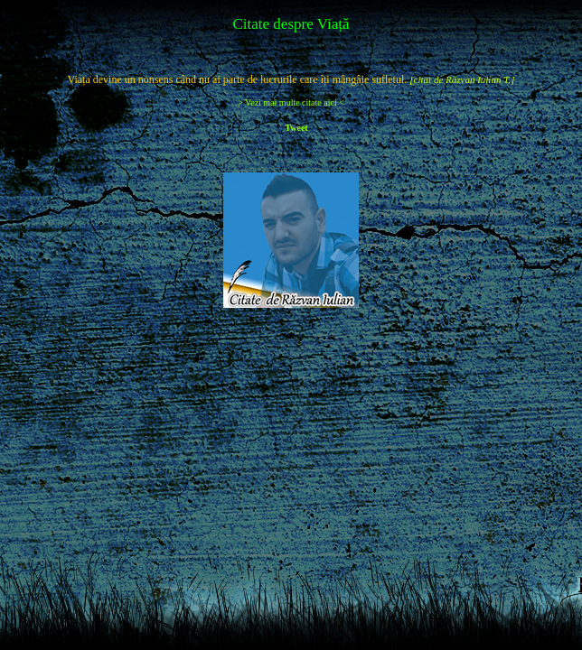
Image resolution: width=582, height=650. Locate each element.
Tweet (296, 128)
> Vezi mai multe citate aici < (291, 102)
